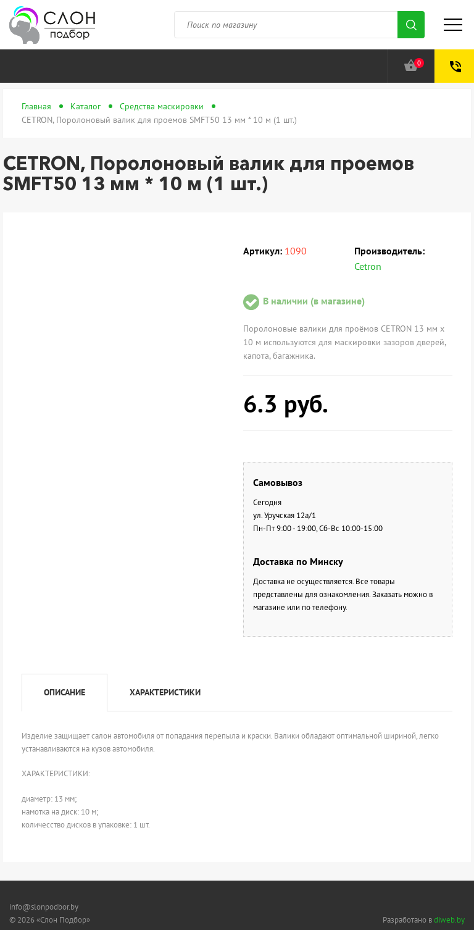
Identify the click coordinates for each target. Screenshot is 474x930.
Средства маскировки (162, 106)
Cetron (367, 266)
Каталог (85, 106)
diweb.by (449, 920)
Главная (36, 106)
